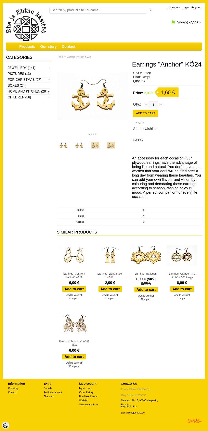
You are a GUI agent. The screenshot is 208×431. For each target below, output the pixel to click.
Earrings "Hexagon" (145, 273)
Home (60, 57)
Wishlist (83, 400)
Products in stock (53, 392)
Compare (138, 139)
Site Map (48, 396)
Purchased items (88, 396)
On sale (48, 388)
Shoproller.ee (195, 421)
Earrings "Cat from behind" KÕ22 (74, 275)
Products (27, 47)
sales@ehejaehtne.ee (133, 412)
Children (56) (19, 97)
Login (185, 7)
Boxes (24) (17, 85)
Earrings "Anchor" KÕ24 (79, 57)
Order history (86, 392)
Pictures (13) (19, 73)
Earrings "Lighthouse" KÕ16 (110, 275)
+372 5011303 (129, 406)
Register (195, 7)
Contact (68, 47)
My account (85, 388)
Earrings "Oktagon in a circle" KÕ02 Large (182, 275)
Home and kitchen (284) (28, 91)
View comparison (88, 404)
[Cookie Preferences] (5, 425)
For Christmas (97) (24, 79)
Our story (48, 47)
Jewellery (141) (21, 68)
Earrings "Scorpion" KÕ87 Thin (74, 343)
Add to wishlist (144, 129)
